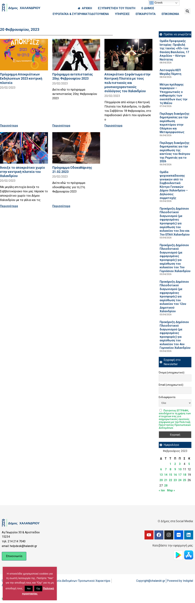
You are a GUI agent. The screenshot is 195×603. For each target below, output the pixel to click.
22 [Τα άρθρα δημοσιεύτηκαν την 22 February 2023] (170, 480)
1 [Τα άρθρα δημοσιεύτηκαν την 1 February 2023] (170, 464)
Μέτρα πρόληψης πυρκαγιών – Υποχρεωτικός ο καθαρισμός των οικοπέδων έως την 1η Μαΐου (173, 94)
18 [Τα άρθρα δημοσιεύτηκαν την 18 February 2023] (184, 474)
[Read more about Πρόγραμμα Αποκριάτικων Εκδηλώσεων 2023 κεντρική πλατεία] (24, 54)
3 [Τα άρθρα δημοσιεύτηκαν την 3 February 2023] (180, 464)
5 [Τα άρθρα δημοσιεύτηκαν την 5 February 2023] (189, 464)
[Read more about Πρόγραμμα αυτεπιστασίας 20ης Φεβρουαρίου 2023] (76, 54)
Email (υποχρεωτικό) (171, 384)
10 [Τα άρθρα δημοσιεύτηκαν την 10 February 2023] (179, 469)
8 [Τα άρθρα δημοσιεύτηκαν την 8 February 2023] (170, 469)
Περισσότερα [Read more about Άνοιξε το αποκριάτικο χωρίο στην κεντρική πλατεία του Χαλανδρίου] (9, 206)
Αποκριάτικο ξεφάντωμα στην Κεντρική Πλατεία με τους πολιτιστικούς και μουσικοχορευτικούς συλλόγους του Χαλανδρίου (127, 82)
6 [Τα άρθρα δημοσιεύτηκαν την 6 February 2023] (161, 469)
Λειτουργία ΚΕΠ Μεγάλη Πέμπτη (170, 72)
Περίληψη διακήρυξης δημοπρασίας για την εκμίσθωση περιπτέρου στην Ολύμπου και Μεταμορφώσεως (174, 123)
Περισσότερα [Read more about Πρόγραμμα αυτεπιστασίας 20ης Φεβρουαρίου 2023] (61, 125)
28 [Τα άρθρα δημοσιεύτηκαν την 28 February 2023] (165, 485)
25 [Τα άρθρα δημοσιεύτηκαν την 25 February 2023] (184, 480)
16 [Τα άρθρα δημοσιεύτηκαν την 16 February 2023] (175, 474)
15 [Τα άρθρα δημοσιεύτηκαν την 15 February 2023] (170, 474)
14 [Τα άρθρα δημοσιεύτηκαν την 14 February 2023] (165, 474)
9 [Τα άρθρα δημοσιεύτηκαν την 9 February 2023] (175, 469)
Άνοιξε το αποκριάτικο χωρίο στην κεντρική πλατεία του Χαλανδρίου (22, 172)
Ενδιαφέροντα (167, 397)
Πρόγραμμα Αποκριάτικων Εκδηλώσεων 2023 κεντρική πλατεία (21, 78)
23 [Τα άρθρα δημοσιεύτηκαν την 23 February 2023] (175, 480)
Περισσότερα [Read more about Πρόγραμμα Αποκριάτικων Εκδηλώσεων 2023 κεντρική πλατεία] (9, 125)
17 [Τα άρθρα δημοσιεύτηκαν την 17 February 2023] (179, 474)
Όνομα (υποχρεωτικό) (171, 372)
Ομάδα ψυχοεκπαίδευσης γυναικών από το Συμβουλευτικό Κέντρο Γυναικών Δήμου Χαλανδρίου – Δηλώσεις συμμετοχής (174, 185)
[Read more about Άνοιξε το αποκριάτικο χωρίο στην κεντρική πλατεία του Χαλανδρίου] (24, 148)
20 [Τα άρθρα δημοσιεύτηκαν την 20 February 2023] (161, 480)
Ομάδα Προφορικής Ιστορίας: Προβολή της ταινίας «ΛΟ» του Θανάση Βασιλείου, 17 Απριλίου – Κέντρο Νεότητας (174, 50)
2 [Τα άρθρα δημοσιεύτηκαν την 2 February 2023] (175, 464)
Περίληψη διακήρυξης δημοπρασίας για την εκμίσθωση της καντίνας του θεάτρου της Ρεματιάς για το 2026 (175, 152)
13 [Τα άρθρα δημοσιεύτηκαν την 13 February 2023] (161, 474)
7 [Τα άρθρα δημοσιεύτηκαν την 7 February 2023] (165, 469)
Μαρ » (171, 490)
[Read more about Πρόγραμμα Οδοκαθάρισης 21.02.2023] (76, 148)
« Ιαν (162, 490)
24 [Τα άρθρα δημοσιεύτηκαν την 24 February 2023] (179, 480)
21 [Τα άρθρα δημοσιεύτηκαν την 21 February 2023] (165, 480)
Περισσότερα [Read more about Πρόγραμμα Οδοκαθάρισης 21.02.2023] (61, 206)
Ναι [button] (28, 588)
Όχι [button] (38, 588)
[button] (187, 11)
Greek (156, 3)
